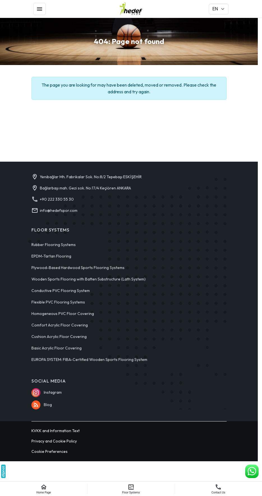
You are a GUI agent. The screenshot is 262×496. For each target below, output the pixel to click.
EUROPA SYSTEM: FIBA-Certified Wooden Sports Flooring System (89, 359)
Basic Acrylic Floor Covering (56, 348)
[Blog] (129, 404)
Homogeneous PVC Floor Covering (62, 313)
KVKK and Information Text (55, 430)
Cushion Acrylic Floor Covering (59, 336)
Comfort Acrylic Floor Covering (59, 325)
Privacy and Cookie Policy (54, 441)
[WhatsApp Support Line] (252, 471)
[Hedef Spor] (131, 9)
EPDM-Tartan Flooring (51, 256)
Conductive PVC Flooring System (60, 290)
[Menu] (39, 9)
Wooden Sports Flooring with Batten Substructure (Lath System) (88, 279)
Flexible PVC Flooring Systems (58, 302)
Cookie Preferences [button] (49, 451)
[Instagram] (129, 392)
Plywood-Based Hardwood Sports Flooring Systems (78, 267)
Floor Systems (50, 230)
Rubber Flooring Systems (53, 244)
